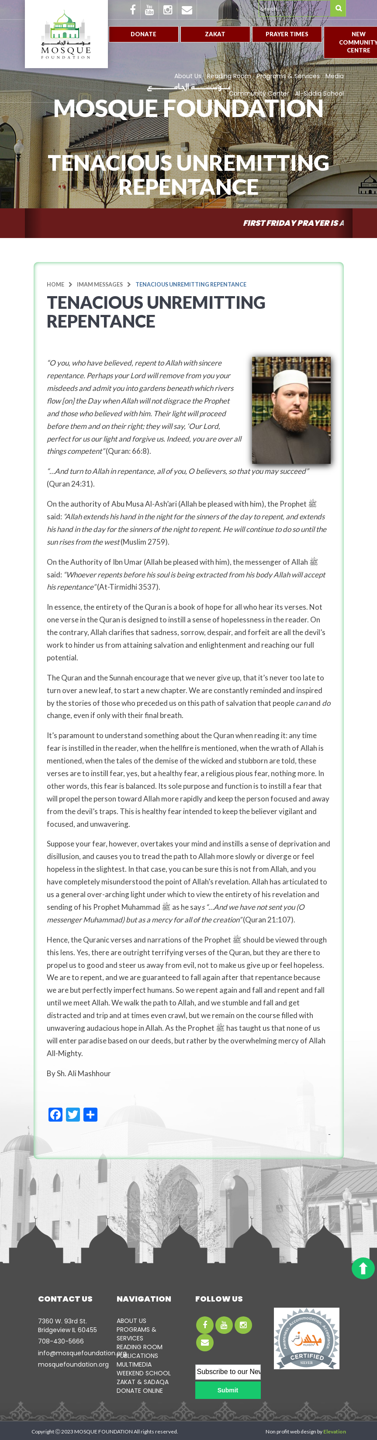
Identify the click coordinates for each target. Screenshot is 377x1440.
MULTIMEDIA (134, 1364)
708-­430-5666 (61, 1341)
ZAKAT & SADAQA (143, 1382)
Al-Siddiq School (319, 93)
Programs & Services (288, 76)
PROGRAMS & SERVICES (136, 1334)
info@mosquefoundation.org (82, 1353)
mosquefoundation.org (73, 1364)
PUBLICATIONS (137, 1355)
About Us (187, 76)
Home (55, 284)
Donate (143, 34)
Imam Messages (100, 284)
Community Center (259, 93)
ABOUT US (131, 1320)
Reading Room (229, 76)
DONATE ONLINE (140, 1390)
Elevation (334, 1431)
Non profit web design (291, 1431)
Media (334, 76)
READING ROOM (140, 1347)
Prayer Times (287, 34)
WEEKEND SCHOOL (144, 1373)
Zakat (215, 34)
